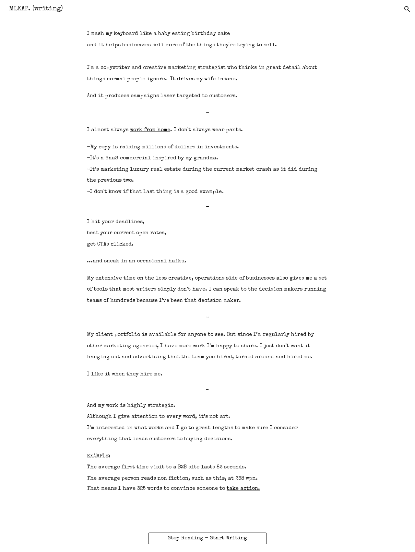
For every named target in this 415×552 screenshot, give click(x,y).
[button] (407, 9)
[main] (207, 261)
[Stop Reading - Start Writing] (207, 538)
